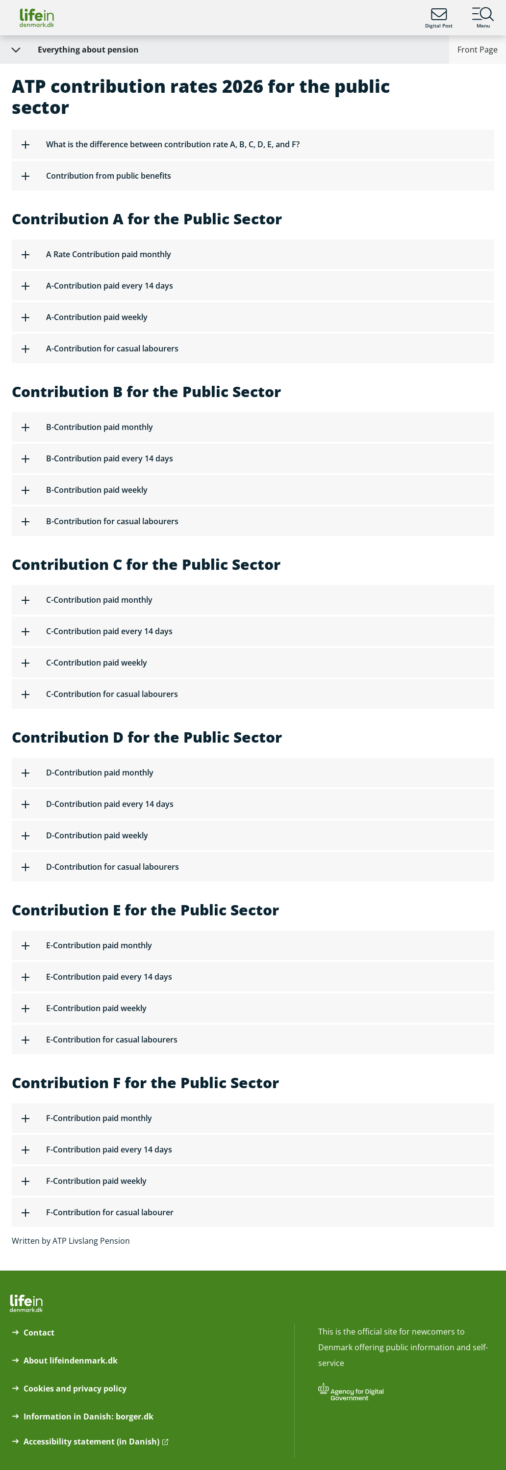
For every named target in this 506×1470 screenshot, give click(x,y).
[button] (253, 144)
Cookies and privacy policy (75, 1388)
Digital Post (439, 17)
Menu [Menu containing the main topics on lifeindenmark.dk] (483, 17)
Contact (39, 1332)
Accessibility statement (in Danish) (91, 1441)
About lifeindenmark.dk (71, 1360)
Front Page (477, 49)
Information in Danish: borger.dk (88, 1416)
